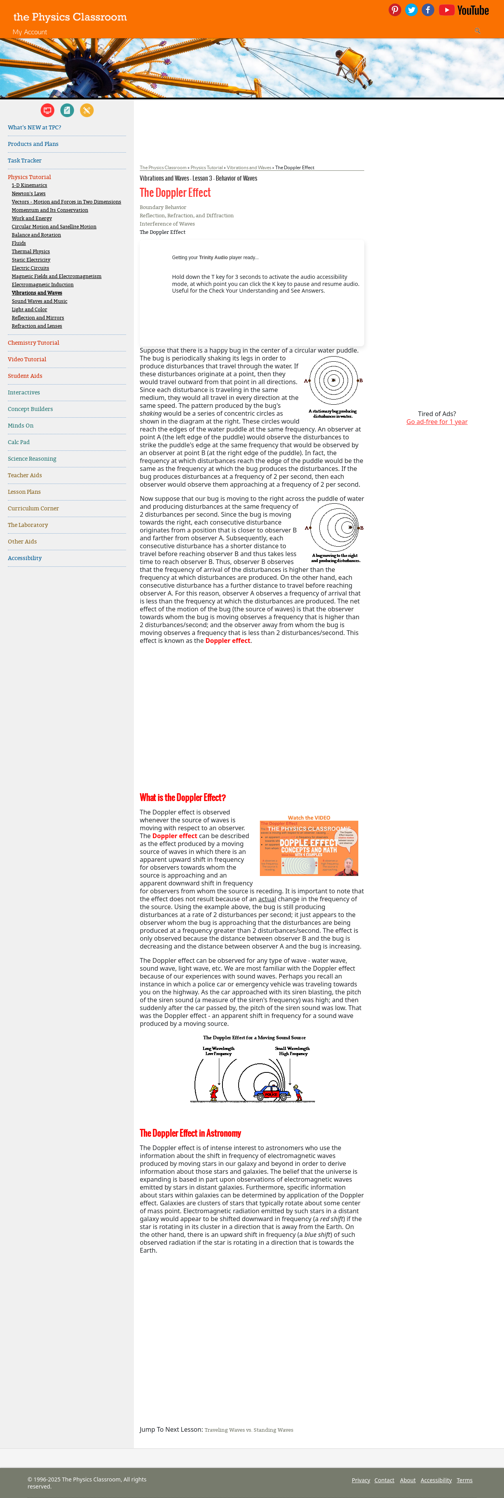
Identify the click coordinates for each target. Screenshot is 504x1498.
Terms (464, 1480)
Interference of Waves (167, 224)
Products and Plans (33, 144)
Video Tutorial (27, 359)
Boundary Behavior (163, 207)
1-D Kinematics (29, 185)
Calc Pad (19, 442)
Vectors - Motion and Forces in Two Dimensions (66, 202)
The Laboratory (28, 525)
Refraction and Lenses (37, 326)
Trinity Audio (213, 257)
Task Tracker (25, 160)
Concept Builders (30, 409)
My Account (30, 32)
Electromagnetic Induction (43, 285)
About (408, 1480)
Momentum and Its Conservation (50, 210)
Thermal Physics (31, 251)
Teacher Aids (25, 475)
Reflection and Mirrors (38, 318)
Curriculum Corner (33, 508)
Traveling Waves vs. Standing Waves (249, 1430)
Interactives (24, 392)
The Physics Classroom (163, 167)
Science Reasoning (32, 459)
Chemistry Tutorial (33, 343)
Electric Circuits (30, 268)
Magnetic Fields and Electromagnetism (57, 276)
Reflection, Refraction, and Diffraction (187, 216)
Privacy (361, 1480)
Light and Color (29, 309)
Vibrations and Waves (37, 293)
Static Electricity (31, 260)
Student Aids (25, 376)
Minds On (20, 425)
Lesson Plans (24, 492)
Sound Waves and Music (39, 301)
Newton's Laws (29, 193)
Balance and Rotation (36, 235)
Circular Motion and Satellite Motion (54, 227)
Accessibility (25, 558)
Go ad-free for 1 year (437, 421)
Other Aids (22, 541)
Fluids (19, 243)
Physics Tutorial (29, 177)
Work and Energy (32, 218)
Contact (384, 1480)
